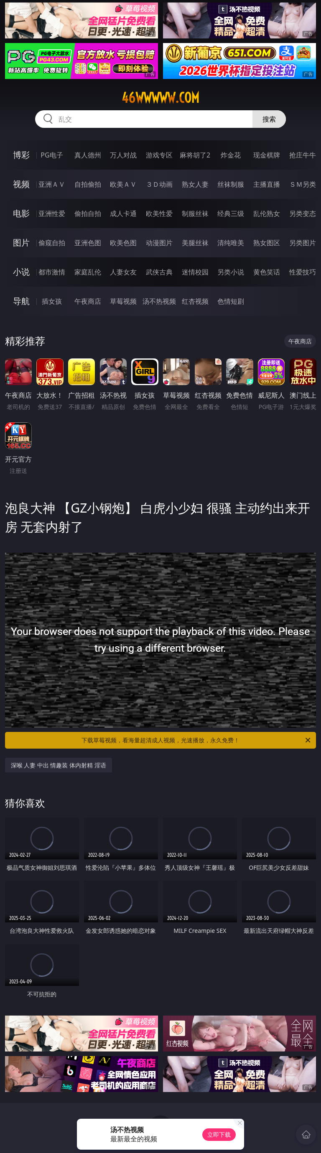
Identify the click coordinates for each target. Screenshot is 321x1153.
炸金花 (231, 155)
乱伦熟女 (266, 213)
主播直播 (266, 184)
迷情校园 (195, 272)
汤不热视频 (159, 301)
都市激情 (51, 272)
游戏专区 (159, 155)
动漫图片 (159, 242)
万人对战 (123, 155)
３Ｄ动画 (159, 184)
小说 (21, 271)
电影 (21, 213)
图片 (21, 242)
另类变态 (302, 213)
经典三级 (230, 213)
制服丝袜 (195, 213)
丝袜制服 (230, 184)
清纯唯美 (230, 242)
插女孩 (52, 301)
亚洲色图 (87, 242)
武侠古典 (159, 272)
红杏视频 (195, 301)
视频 (21, 184)
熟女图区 (266, 242)
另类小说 (230, 272)
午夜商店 (87, 301)
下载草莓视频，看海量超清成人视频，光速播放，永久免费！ (197, 740)
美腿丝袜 (195, 242)
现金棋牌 (266, 155)
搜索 (269, 119)
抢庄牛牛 (302, 155)
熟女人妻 (195, 184)
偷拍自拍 (87, 213)
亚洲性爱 (51, 213)
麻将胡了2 (195, 155)
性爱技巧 (302, 272)
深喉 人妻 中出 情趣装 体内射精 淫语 (58, 765)
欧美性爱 (159, 213)
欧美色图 (123, 242)
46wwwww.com (160, 97)
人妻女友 (123, 272)
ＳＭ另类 (302, 184)
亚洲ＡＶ (51, 184)
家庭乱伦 (87, 272)
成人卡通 (123, 213)
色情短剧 (230, 301)
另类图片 (302, 242)
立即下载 (219, 1134)
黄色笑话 (266, 272)
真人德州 (87, 155)
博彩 (21, 154)
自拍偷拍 (87, 184)
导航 (21, 301)
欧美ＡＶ (123, 184)
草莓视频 (123, 301)
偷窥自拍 (51, 242)
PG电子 (52, 155)
